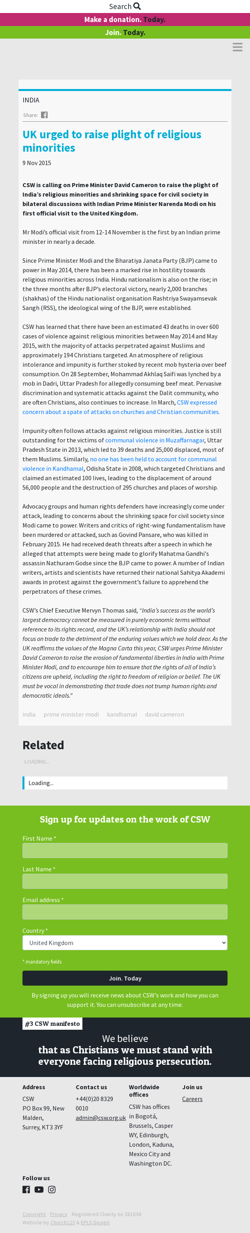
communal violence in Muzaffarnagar (154, 440)
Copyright (34, 1214)
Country (35, 930)
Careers (192, 1099)
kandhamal (122, 714)
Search (125, 6)
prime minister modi (71, 714)
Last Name (39, 869)
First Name (39, 838)
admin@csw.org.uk (101, 1118)
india (28, 714)
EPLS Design (95, 1222)
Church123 (62, 1222)
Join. (125, 32)
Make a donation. (125, 19)
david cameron (164, 714)
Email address (43, 900)
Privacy (58, 1214)
